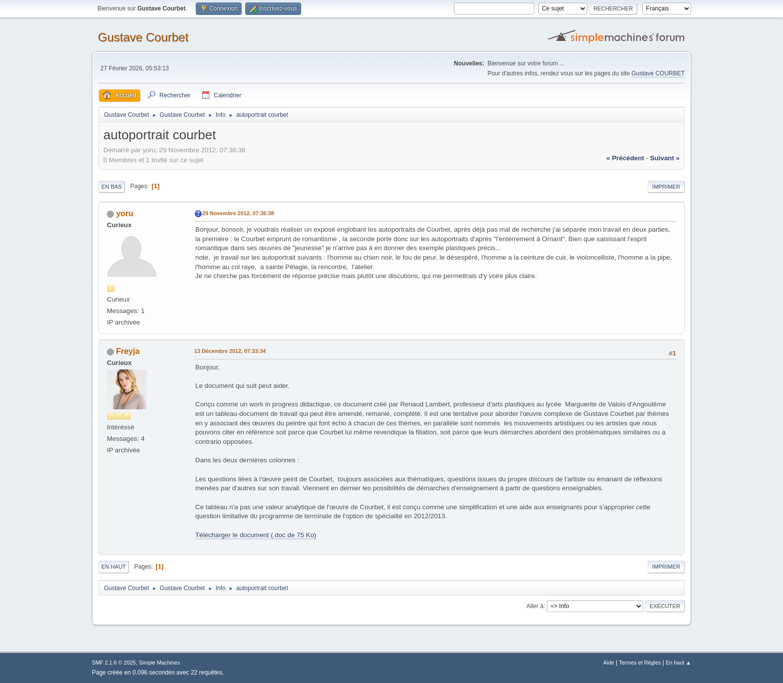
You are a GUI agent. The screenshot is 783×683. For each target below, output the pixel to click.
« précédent (625, 158)
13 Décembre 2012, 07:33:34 (230, 351)
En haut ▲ (678, 663)
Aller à (534, 605)
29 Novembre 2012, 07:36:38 (238, 213)
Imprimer (666, 187)
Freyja (127, 351)
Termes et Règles (640, 663)
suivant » (665, 158)
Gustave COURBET (658, 73)
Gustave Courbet (143, 37)
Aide (608, 663)
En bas (111, 187)
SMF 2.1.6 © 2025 (114, 663)
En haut (113, 567)
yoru (124, 213)
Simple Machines (159, 663)
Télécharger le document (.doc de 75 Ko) (255, 535)
